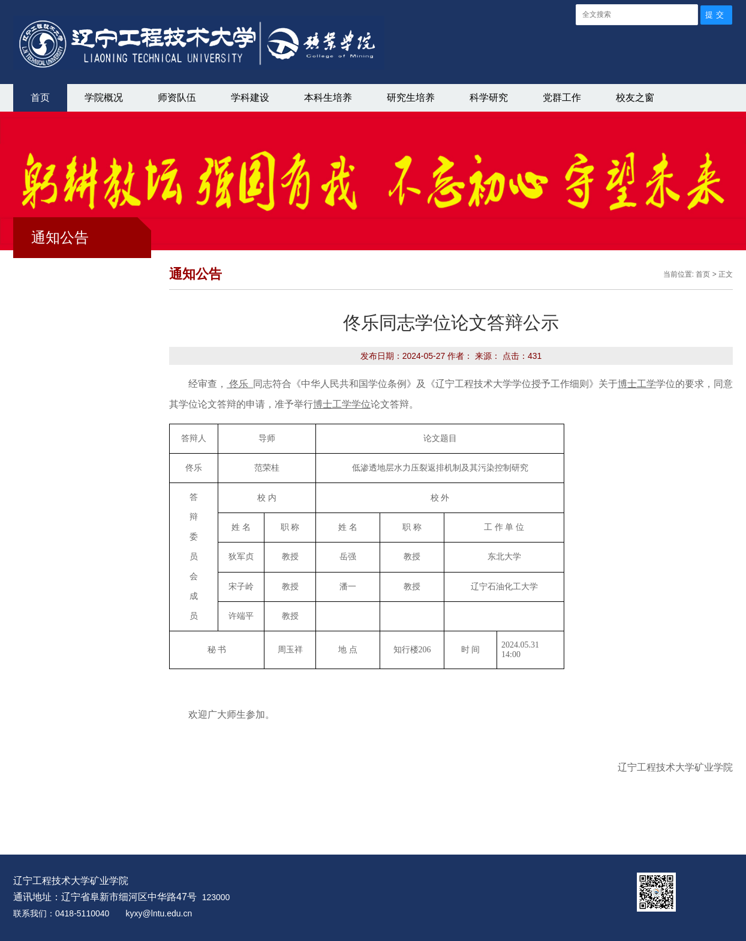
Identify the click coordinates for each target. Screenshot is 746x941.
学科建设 (250, 97)
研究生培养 (411, 97)
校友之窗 (635, 97)
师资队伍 (177, 97)
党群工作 (562, 97)
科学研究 (489, 97)
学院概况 (104, 97)
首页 (40, 97)
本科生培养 (328, 97)
